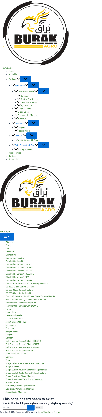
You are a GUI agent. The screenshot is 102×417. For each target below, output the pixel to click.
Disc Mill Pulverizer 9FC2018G (19, 267)
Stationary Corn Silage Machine (20, 389)
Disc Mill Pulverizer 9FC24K (18, 277)
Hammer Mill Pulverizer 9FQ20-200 (21, 303)
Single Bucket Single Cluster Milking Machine (26, 373)
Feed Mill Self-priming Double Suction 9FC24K (26, 299)
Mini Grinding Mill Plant (26, 140)
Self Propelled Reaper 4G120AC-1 (20, 350)
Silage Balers (21, 112)
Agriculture (19, 85)
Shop (8, 360)
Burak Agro (7, 68)
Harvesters (19, 123)
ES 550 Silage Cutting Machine (19, 290)
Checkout (10, 251)
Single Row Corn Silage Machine (20, 376)
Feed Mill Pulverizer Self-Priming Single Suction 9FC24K (30, 296)
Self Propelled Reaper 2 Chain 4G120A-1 (23, 341)
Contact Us (13, 159)
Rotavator (20, 118)
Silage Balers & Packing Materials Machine (25, 363)
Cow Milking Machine (15, 261)
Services (12, 156)
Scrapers (22, 96)
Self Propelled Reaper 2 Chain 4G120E (22, 344)
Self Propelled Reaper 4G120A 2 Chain (22, 347)
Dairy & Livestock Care (24, 145)
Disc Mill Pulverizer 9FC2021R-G (20, 274)
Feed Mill (18, 136)
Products (14, 79)
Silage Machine (22, 109)
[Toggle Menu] (25, 79)
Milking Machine (23, 150)
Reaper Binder (22, 131)
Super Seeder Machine (26, 115)
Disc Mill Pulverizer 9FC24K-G (19, 280)
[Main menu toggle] (7, 237)
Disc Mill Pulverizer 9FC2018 (18, 264)
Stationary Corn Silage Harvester (20, 386)
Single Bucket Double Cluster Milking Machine (26, 370)
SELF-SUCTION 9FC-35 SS (17, 354)
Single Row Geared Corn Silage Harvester (24, 379)
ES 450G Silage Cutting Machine (20, 287)
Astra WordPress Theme (49, 412)
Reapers (19, 127)
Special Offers (14, 153)
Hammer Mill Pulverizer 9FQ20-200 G (22, 306)
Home (11, 71)
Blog (8, 245)
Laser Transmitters (27, 102)
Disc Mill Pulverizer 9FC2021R (19, 271)
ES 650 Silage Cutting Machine (19, 293)
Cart (8, 248)
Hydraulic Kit (24, 105)
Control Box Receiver (28, 99)
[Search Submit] (31, 408)
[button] (18, 79)
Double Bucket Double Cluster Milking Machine (27, 283)
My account (11, 325)
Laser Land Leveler (26, 91)
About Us (12, 74)
